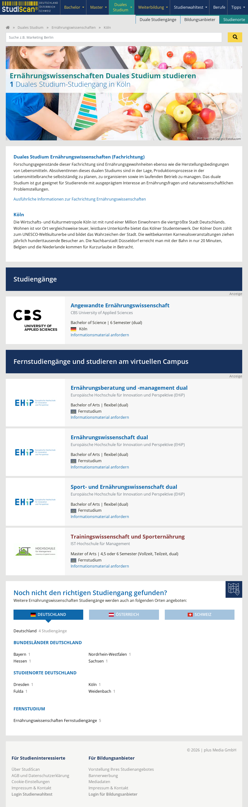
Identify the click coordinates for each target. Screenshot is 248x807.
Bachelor (72, 7)
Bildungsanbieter (199, 19)
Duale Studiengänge (158, 19)
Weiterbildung (151, 7)
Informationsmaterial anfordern (100, 335)
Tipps (236, 7)
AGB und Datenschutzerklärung (40, 775)
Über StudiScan (26, 769)
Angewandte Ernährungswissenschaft (120, 305)
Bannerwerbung (103, 775)
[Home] (8, 27)
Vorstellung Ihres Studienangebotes (121, 769)
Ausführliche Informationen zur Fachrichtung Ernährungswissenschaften (80, 199)
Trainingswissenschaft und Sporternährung (128, 536)
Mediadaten (99, 781)
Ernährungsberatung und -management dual (129, 387)
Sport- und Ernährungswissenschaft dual (124, 486)
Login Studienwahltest (32, 794)
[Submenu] (83, 7)
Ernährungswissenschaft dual (109, 437)
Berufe (219, 7)
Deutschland (48, 614)
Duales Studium (120, 7)
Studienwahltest (188, 7)
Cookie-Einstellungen (31, 781)
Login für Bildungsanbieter (113, 794)
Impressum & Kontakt (31, 788)
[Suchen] (235, 37)
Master (96, 7)
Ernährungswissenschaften (74, 27)
